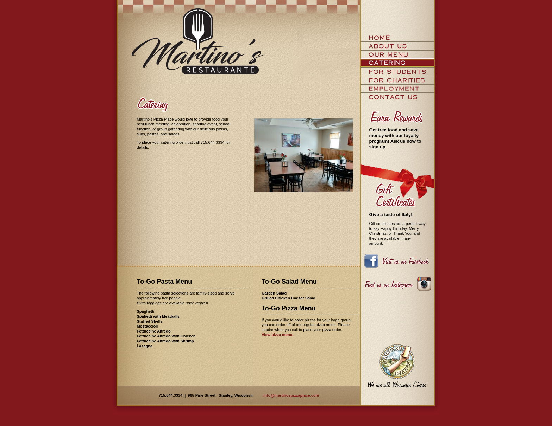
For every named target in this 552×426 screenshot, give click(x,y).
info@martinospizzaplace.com (291, 395)
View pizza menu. (277, 335)
